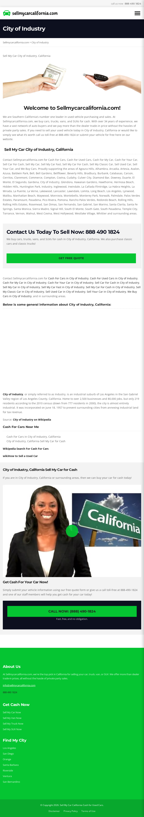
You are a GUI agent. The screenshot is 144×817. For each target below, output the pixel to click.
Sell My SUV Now (12, 729)
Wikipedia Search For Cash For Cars (26, 448)
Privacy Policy (71, 811)
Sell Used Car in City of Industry (65, 291)
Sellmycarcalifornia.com (16, 42)
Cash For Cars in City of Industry (68, 278)
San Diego (8, 753)
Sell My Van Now (12, 718)
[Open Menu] (137, 13)
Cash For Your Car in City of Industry (70, 282)
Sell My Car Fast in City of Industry (62, 287)
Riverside (8, 770)
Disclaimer (54, 811)
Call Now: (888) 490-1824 (72, 611)
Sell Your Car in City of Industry (106, 291)
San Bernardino (11, 781)
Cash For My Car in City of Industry (24, 282)
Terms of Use (88, 811)
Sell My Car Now (12, 712)
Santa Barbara (11, 765)
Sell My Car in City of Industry (21, 287)
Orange (7, 759)
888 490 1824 (133, 3)
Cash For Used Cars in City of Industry (113, 278)
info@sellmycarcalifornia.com (19, 685)
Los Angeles (9, 748)
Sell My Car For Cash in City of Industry (110, 287)
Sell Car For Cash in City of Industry (117, 282)
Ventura (7, 776)
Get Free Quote (71, 258)
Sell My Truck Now (13, 723)
